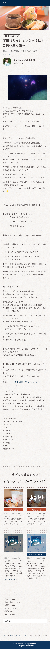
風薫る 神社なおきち (12, 602)
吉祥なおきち (9, 605)
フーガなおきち (10, 608)
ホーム (5, 635)
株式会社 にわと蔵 (43, 3)
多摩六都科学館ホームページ (26, 382)
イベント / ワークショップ (18, 635)
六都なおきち (7, 55)
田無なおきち (9, 599)
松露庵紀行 (8, 611)
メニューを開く (4, 3)
